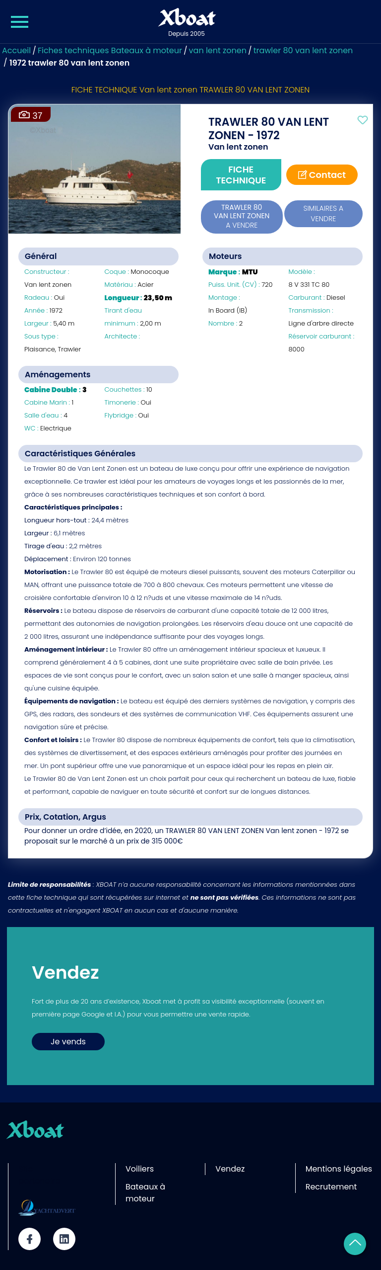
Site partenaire (39, 1174)
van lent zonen (218, 50)
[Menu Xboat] (20, 22)
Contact (322, 175)
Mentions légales (339, 1169)
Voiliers (140, 1169)
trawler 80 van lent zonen (303, 50)
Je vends (68, 1041)
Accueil (16, 50)
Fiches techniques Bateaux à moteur (110, 50)
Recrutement (331, 1186)
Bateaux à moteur (145, 1192)
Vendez (230, 1169)
